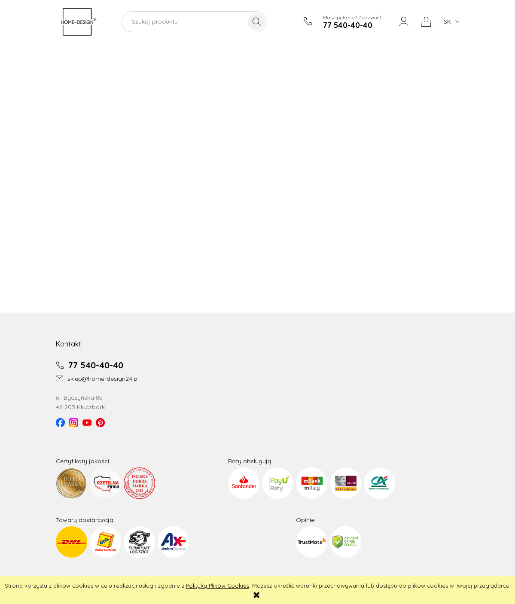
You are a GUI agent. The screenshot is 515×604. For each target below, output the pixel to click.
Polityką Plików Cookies (217, 585)
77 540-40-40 (89, 365)
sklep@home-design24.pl (97, 378)
